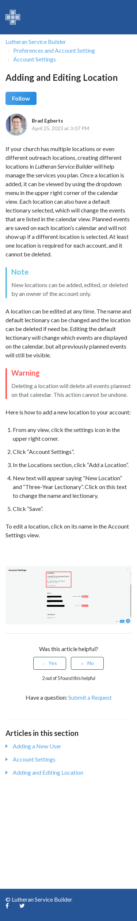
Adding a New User (37, 746)
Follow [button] (21, 98)
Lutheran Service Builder (35, 41)
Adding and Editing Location (48, 772)
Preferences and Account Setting (54, 50)
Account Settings (34, 59)
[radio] (49, 663)
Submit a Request (90, 697)
